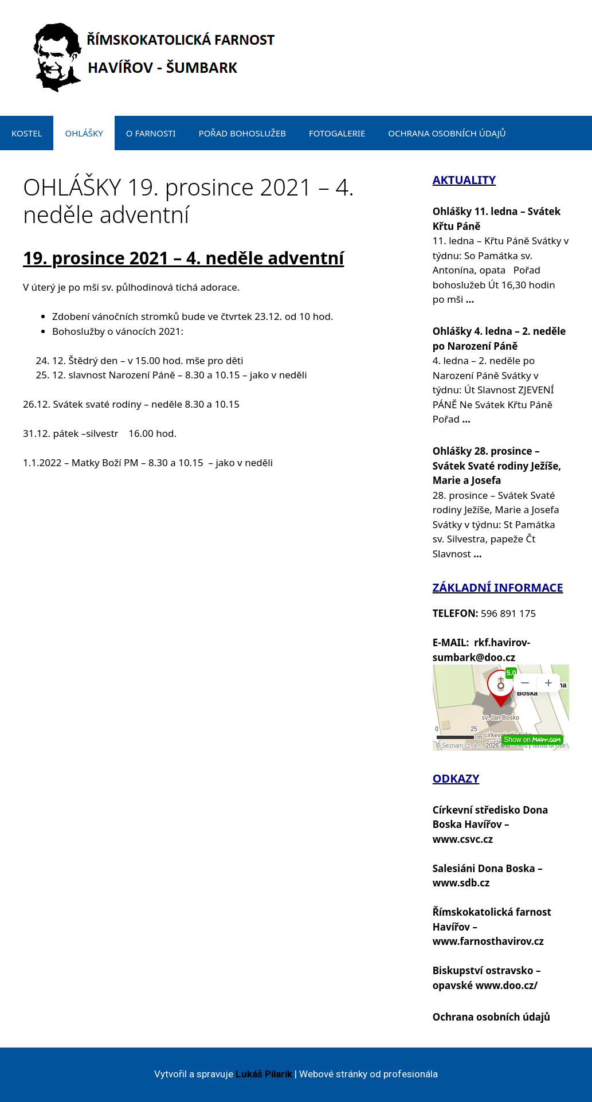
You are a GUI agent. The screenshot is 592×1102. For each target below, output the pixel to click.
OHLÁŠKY (84, 133)
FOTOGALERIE (337, 133)
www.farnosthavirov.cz (488, 941)
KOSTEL (26, 133)
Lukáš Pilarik (264, 1074)
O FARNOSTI (151, 133)
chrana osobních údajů (495, 1016)
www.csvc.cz (463, 839)
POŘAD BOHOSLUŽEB (242, 133)
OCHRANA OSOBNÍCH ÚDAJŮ (447, 133)
